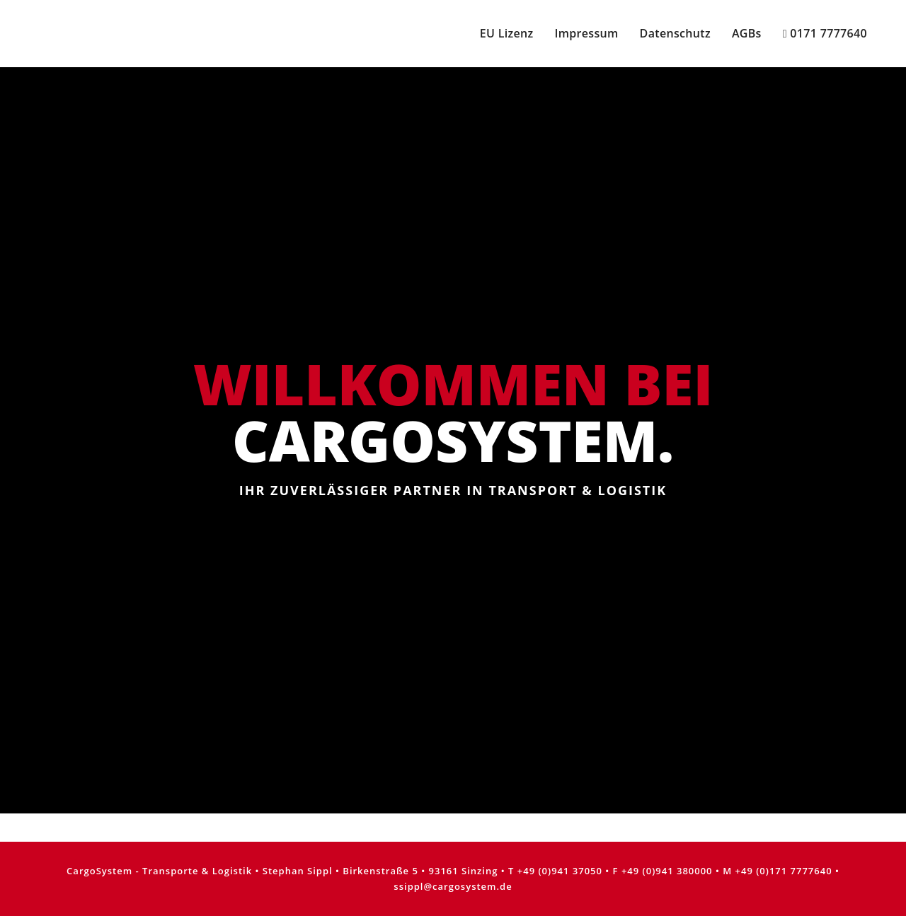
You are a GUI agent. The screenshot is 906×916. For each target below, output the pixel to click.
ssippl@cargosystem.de (453, 886)
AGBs (747, 33)
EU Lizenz (507, 33)
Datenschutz (675, 33)
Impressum (586, 33)
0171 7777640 (825, 33)
